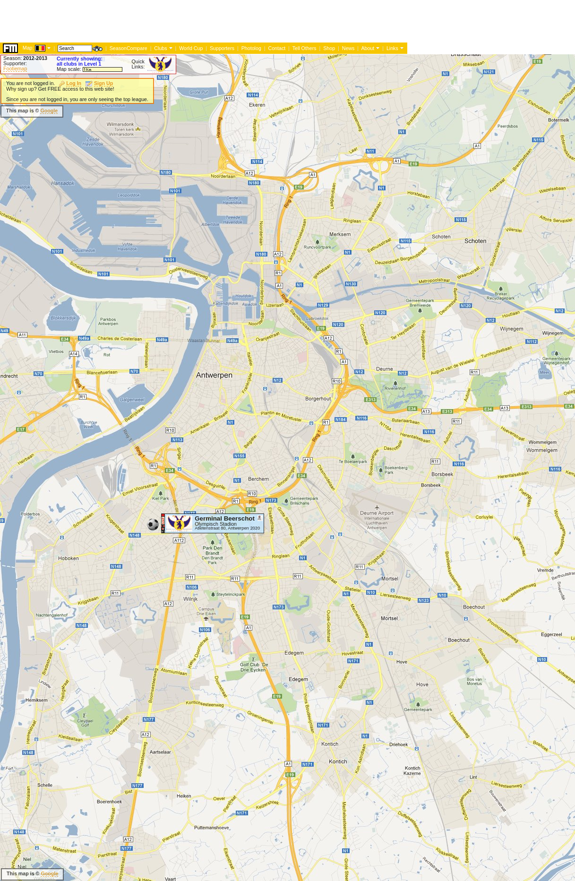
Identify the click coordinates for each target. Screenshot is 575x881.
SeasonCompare (128, 48)
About (367, 48)
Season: (25, 58)
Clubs (160, 48)
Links (392, 48)
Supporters (222, 48)
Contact (276, 48)
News (348, 48)
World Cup (191, 48)
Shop (329, 48)
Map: (28, 48)
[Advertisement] (172, 21)
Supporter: (15, 63)
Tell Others (304, 48)
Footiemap (15, 68)
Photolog (251, 48)
